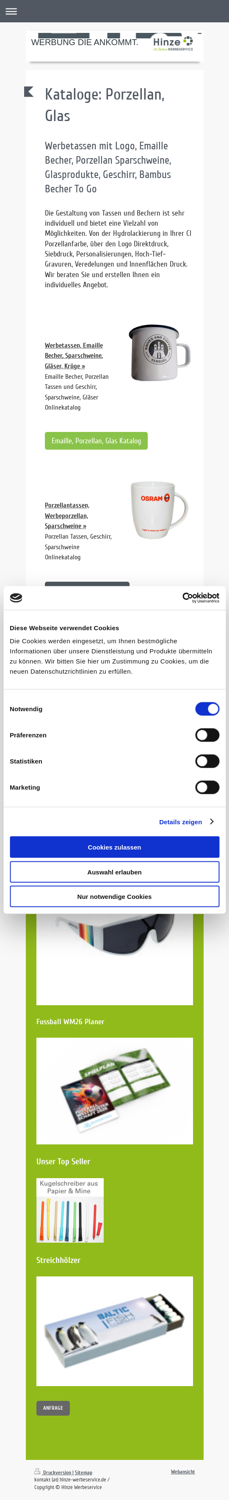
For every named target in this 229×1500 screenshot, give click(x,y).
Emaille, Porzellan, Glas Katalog (96, 440)
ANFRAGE (53, 1408)
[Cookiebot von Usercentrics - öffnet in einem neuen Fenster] (182, 598)
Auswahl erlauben (114, 871)
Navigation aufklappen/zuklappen (114, 11)
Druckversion (53, 1473)
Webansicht (183, 1472)
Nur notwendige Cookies (114, 896)
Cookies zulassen (114, 847)
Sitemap (83, 1473)
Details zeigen (180, 821)
